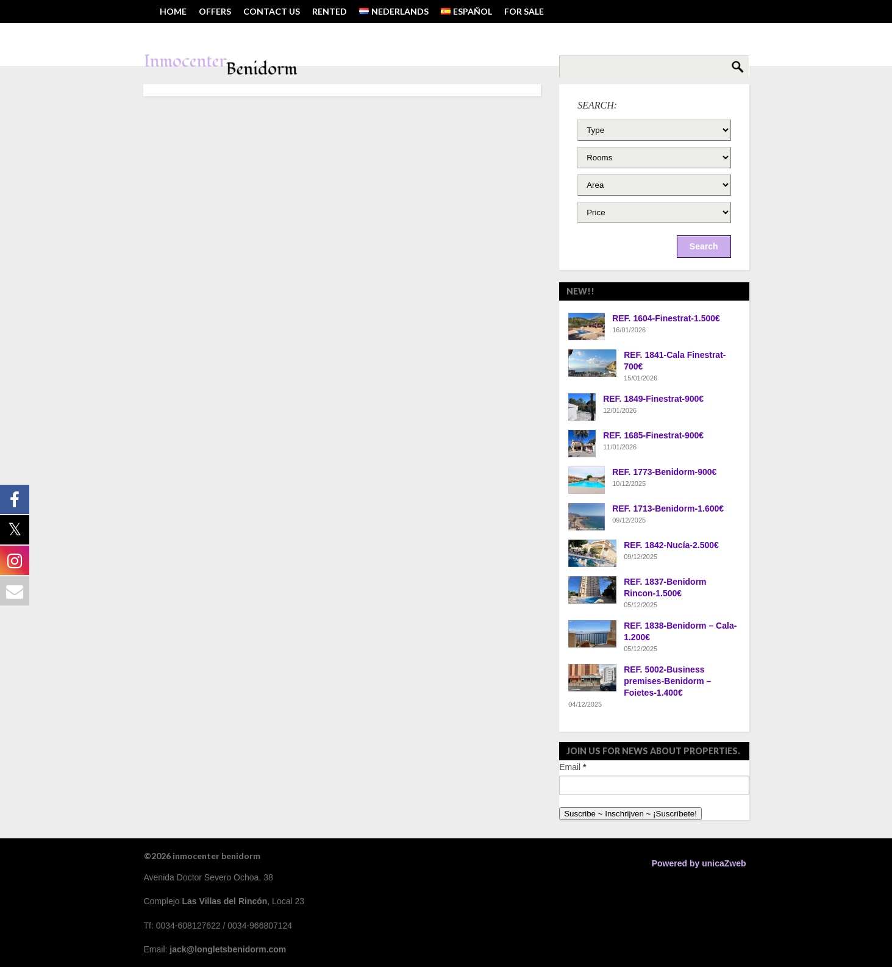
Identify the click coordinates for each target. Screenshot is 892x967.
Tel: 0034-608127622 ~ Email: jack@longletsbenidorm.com (294, 34)
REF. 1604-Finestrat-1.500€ (666, 318)
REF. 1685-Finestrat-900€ (653, 435)
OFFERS (215, 11)
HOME (173, 11)
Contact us (271, 11)
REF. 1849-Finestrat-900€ (653, 399)
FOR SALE (524, 11)
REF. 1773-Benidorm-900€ (664, 472)
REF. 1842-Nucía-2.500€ (671, 545)
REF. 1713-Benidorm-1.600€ (668, 508)
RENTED (329, 11)
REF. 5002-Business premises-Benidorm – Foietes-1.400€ (667, 681)
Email (572, 767)
